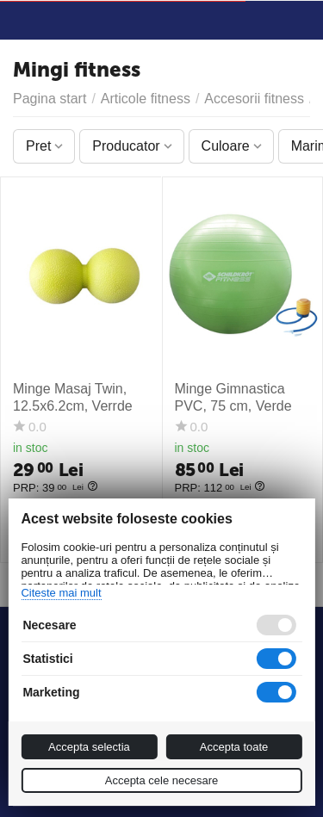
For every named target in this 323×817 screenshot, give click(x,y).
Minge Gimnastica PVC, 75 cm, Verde (233, 396)
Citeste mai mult (61, 592)
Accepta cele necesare (162, 780)
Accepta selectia (89, 746)
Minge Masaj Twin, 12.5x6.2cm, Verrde (73, 396)
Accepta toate (234, 746)
